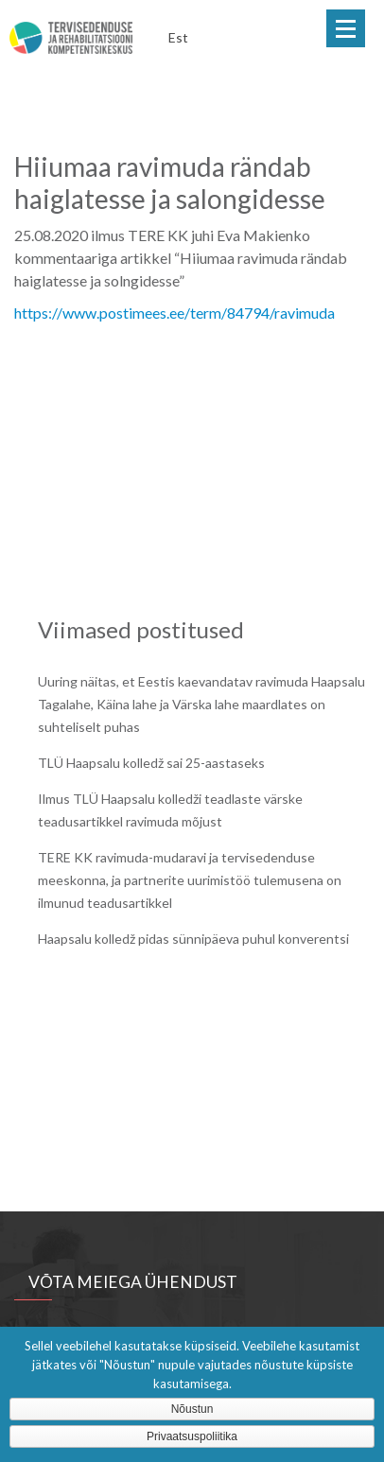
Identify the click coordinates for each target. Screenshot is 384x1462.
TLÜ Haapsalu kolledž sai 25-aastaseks (151, 763)
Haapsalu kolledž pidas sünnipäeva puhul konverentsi (193, 939)
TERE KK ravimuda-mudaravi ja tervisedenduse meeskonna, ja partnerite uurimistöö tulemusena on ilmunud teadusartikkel (189, 880)
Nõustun (192, 1409)
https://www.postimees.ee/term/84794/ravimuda (174, 313)
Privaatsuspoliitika (192, 1436)
